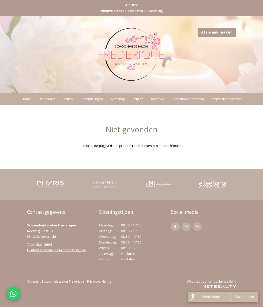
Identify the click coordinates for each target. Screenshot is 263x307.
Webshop (117, 99)
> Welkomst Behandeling (131, 10)
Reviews (157, 99)
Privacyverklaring (99, 281)
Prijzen (138, 99)
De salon (47, 99)
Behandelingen (91, 99)
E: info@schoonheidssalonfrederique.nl (56, 250)
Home (26, 99)
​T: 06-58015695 (39, 244)
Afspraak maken (217, 32)
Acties (68, 99)
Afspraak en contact (226, 99)
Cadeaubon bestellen (188, 99)
